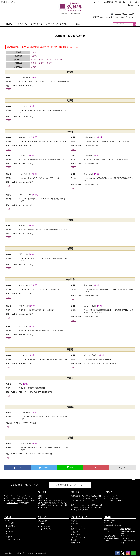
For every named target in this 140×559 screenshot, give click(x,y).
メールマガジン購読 (44, 526)
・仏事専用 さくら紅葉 (12, 539)
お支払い (8, 492)
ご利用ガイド (37, 24)
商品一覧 (22, 24)
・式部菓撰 (8, 537)
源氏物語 (74, 540)
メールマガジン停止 (44, 529)
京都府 (33, 63)
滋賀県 (49, 63)
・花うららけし (9, 528)
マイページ (52, 24)
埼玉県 (49, 60)
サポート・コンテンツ (79, 517)
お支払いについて (77, 526)
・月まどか (8, 534)
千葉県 (41, 60)
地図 (8, 90)
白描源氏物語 (75, 543)
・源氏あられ (9, 531)
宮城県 (33, 56)
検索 (134, 24)
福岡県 (33, 67)
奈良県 (41, 63)
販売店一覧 (120, 2)
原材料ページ (133, 5)
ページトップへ (133, 478)
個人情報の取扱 (41, 553)
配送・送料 (42, 492)
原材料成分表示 (76, 534)
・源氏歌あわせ (9, 526)
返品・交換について (78, 529)
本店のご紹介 (133, 2)
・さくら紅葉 (9, 523)
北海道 (33, 52)
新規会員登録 (42, 521)
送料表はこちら (43, 498)
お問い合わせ (67, 24)
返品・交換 (75, 492)
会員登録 (109, 2)
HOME (8, 24)
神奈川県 (58, 60)
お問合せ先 (108, 492)
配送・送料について (78, 523)
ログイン (99, 2)
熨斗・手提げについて (78, 537)
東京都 (33, 60)
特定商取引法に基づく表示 (24, 553)
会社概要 (108, 517)
